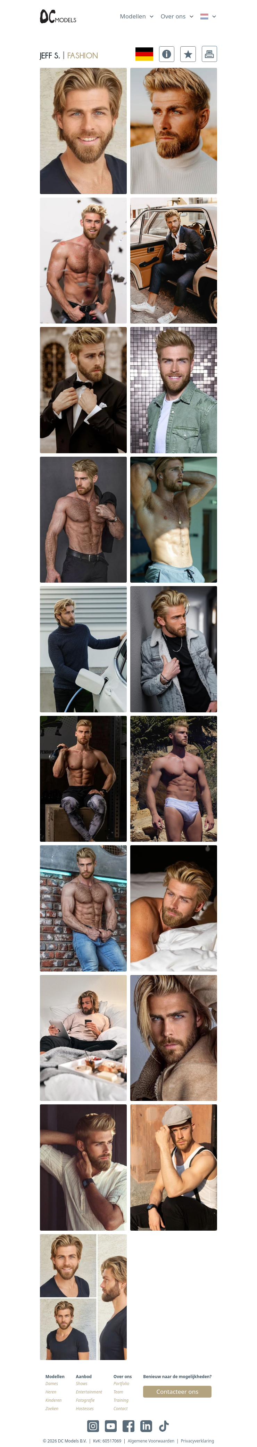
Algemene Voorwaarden (151, 1441)
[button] (167, 54)
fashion (82, 54)
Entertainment (89, 1391)
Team (118, 1391)
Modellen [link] (133, 16)
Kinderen (53, 1400)
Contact (121, 1408)
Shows (82, 1383)
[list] (137, 15)
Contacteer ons (177, 1392)
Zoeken (51, 1408)
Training (121, 1400)
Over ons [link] (172, 16)
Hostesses (85, 1408)
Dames (51, 1383)
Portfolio (121, 1383)
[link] (208, 16)
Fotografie (85, 1400)
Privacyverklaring (197, 1441)
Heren (50, 1391)
